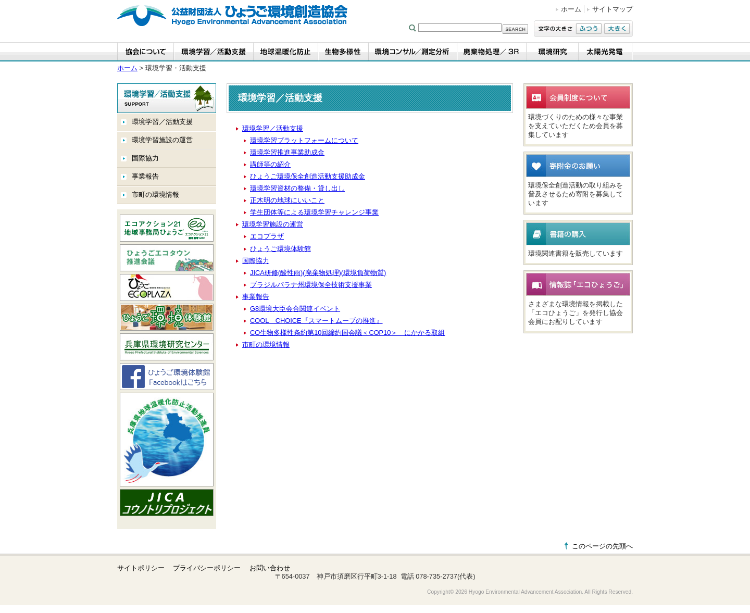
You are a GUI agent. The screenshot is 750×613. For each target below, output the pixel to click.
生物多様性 (343, 51)
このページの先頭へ (602, 546)
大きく (617, 28)
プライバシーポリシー (207, 568)
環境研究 (553, 51)
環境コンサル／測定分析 (413, 51)
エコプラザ (267, 236)
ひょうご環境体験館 (280, 249)
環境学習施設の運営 (162, 140)
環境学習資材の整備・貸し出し (297, 188)
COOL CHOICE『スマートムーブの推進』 (316, 320)
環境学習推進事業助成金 (287, 152)
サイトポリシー (141, 568)
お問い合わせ (269, 568)
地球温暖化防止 (286, 51)
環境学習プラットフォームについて (304, 140)
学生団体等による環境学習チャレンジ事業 (314, 212)
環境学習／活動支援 (162, 122)
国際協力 (145, 158)
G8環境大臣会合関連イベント (295, 308)
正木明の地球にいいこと (287, 200)
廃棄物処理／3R (492, 51)
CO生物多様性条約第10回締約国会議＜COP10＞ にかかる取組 (347, 332)
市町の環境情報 (155, 194)
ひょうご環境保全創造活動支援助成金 (307, 176)
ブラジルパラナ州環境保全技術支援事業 (311, 285)
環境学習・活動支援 (214, 51)
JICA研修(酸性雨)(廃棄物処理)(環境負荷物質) (318, 273)
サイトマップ (612, 9)
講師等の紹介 (270, 164)
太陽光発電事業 (606, 51)
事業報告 (145, 176)
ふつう (589, 28)
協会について (145, 51)
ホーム (571, 9)
